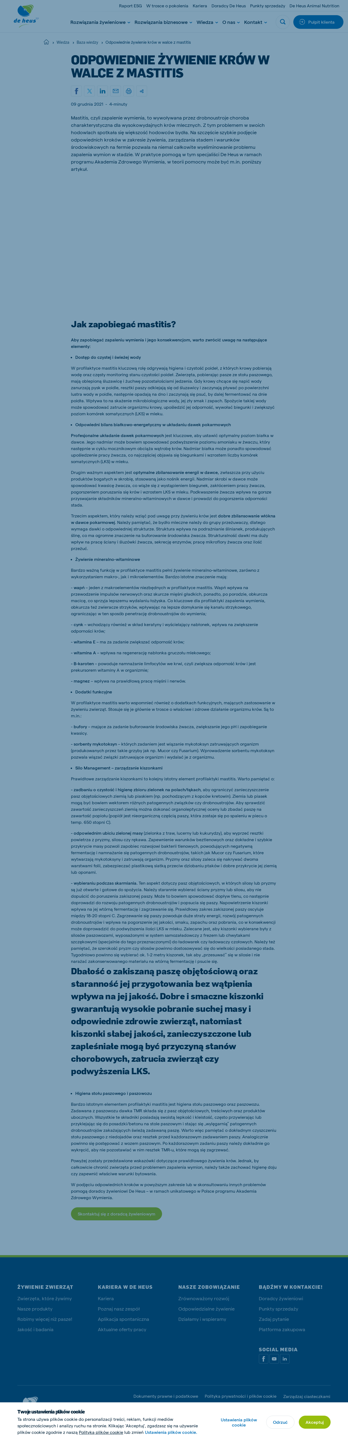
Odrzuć (280, 1422)
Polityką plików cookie (101, 1432)
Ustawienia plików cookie (239, 1422)
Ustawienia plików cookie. (171, 1432)
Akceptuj (315, 1422)
